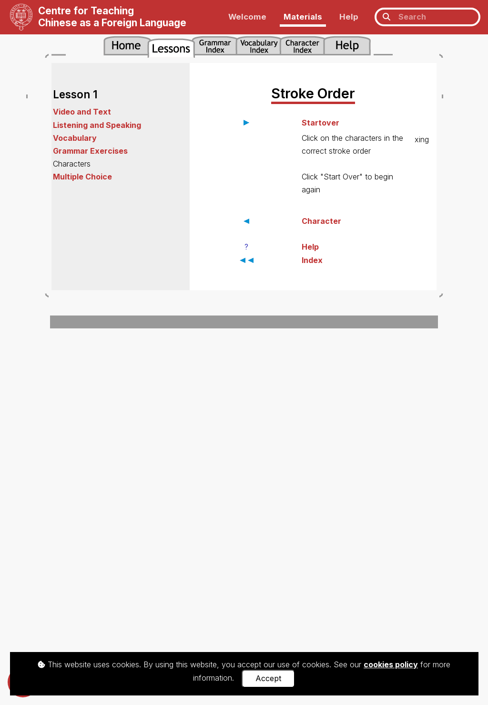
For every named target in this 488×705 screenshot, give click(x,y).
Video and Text (82, 111)
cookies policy (391, 664)
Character (321, 221)
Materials (303, 16)
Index (312, 260)
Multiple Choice (82, 176)
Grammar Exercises (90, 151)
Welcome (247, 16)
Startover (320, 122)
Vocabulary (75, 138)
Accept (268, 678)
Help (348, 16)
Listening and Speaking (97, 125)
